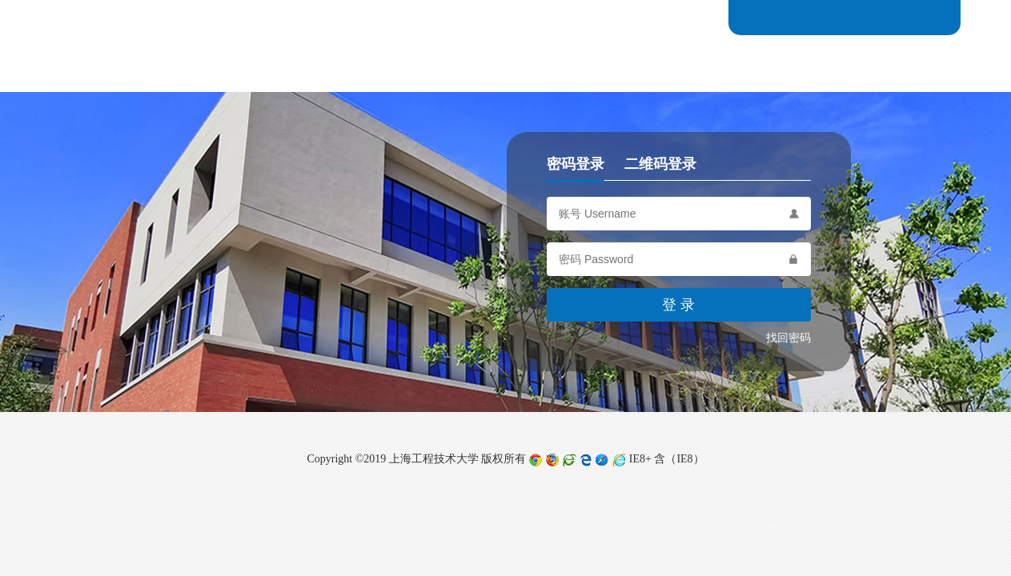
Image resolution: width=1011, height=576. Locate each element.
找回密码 (788, 338)
